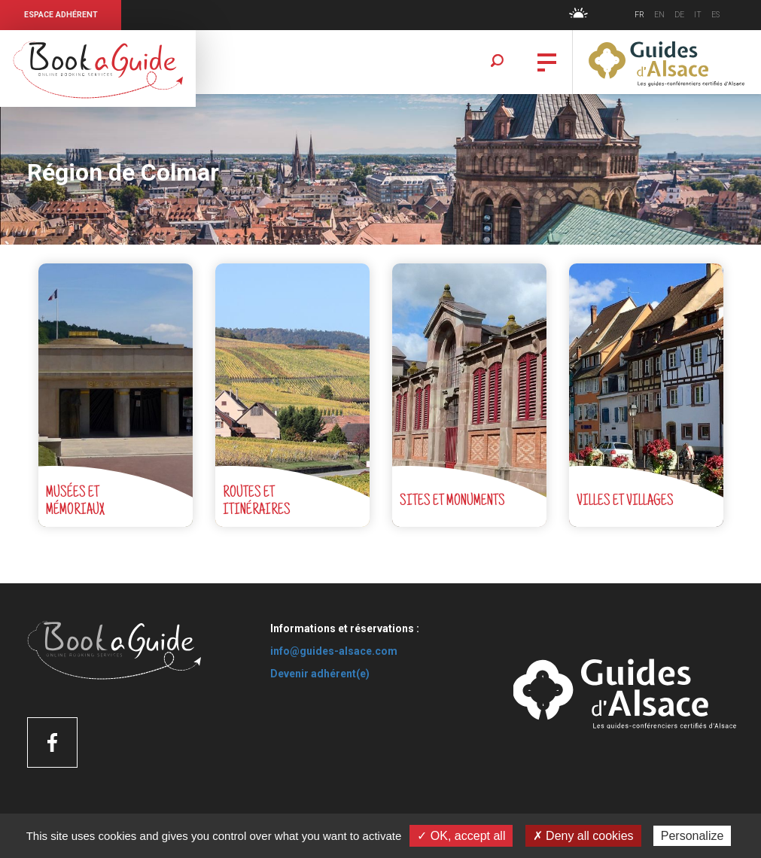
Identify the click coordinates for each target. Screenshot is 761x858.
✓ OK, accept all (461, 835)
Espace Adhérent (61, 15)
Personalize (692, 835)
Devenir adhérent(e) (320, 674)
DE (679, 15)
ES (715, 15)
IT (698, 15)
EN (659, 15)
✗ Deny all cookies (583, 835)
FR (639, 15)
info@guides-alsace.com (333, 651)
